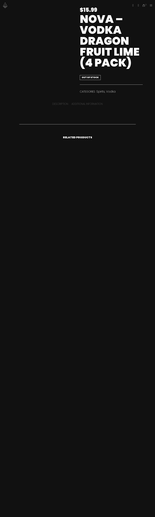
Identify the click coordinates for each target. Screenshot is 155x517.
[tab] (60, 103)
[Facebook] (132, 5)
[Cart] (142, 5)
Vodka (111, 91)
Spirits (100, 91)
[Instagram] (137, 5)
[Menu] (150, 5)
